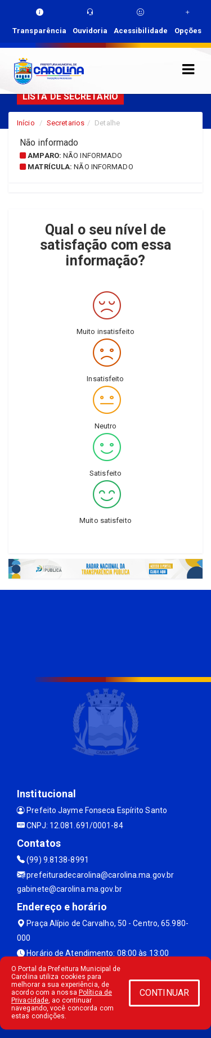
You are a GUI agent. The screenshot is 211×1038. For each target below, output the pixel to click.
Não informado (92, 155)
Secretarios (65, 123)
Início (26, 123)
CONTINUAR (164, 992)
